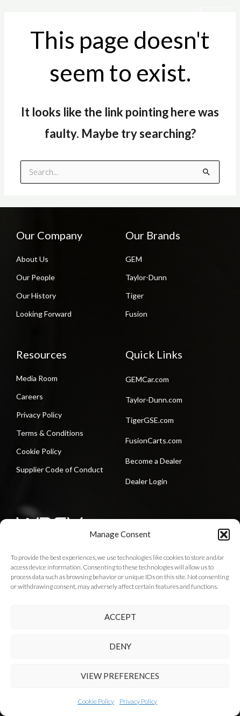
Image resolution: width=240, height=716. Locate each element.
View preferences (120, 676)
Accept (120, 617)
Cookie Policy (95, 701)
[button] (223, 534)
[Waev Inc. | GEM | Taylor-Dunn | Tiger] (43, 21)
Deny (120, 646)
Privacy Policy (138, 701)
